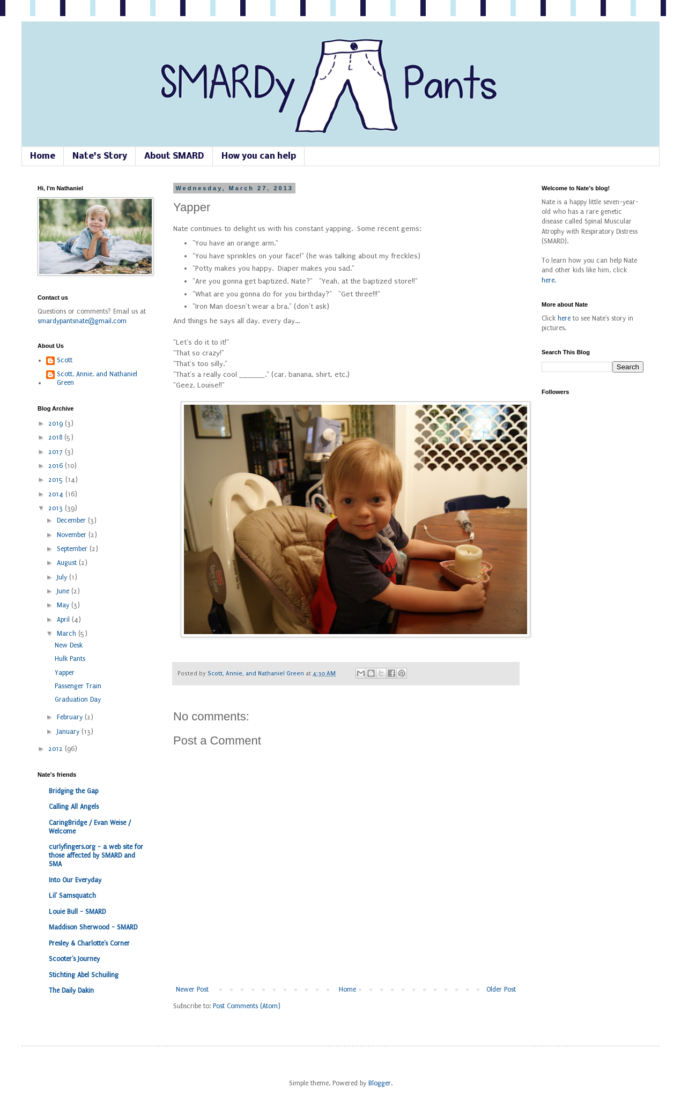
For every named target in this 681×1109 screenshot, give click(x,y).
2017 (56, 452)
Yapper (65, 672)
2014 (56, 494)
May (64, 605)
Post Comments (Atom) (246, 1006)
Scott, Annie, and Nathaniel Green (257, 673)
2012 (56, 749)
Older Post (501, 989)
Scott (64, 360)
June (64, 591)
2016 (56, 466)
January (69, 731)
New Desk (69, 645)
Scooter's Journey (74, 959)
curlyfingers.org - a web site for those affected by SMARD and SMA (96, 855)
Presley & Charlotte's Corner (89, 943)
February (71, 717)
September (73, 549)
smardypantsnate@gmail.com (82, 321)
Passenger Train (78, 686)
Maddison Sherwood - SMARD (93, 927)
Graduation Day (78, 699)
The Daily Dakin (71, 990)
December (72, 520)
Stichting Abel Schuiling (84, 975)
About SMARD (174, 156)
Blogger (379, 1083)
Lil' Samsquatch (72, 895)
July (63, 577)
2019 (56, 423)
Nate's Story (99, 156)
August (68, 563)
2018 (56, 437)
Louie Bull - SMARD (77, 912)
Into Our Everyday (75, 880)
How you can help (258, 156)
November (72, 535)
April (64, 619)
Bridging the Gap (73, 791)
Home (42, 156)
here (548, 280)
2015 (56, 479)
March (67, 633)
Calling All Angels (74, 806)
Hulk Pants (70, 659)
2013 (56, 508)
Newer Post (192, 989)
